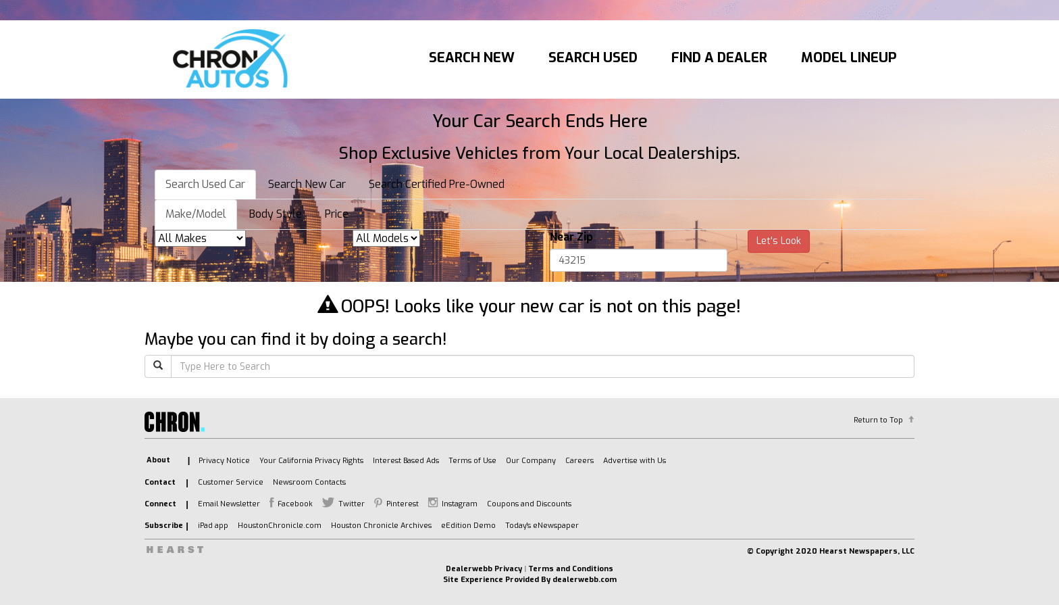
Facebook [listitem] (295, 504)
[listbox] (200, 238)
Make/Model (195, 214)
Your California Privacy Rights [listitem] (311, 461)
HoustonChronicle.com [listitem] (279, 526)
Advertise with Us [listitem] (634, 461)
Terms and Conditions (570, 569)
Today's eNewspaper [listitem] (542, 526)
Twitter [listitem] (351, 504)
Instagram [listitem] (459, 504)
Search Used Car (205, 184)
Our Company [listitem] (531, 461)
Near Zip (571, 237)
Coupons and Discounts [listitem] (529, 504)
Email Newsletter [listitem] (229, 504)
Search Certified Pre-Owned (437, 184)
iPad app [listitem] (213, 526)
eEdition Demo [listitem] (468, 526)
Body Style (275, 214)
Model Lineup (849, 58)
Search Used (593, 58)
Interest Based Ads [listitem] (406, 461)
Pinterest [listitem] (402, 504)
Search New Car (307, 184)
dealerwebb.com (584, 580)
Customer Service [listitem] (230, 482)
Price (336, 214)
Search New (472, 58)
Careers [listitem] (579, 461)
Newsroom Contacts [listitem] (309, 482)
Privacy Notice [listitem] (224, 461)
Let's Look (778, 241)
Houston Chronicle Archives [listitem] (381, 526)
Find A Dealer (719, 58)
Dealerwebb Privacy (484, 569)
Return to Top (878, 420)
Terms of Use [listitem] (472, 461)
